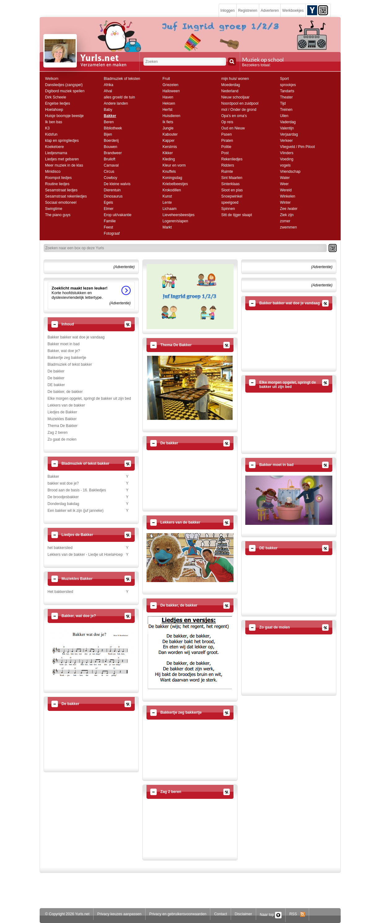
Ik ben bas (53, 122)
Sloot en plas (231, 190)
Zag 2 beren (58, 432)
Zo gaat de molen (62, 439)
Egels (108, 202)
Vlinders (286, 153)
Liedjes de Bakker (62, 412)
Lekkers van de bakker (66, 405)
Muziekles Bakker (62, 419)
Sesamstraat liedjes (61, 190)
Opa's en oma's (234, 116)
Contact (220, 914)
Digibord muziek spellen (65, 91)
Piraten (227, 140)
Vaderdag (288, 122)
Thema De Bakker (63, 426)
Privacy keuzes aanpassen (119, 914)
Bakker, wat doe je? (64, 351)
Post (225, 153)
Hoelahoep (54, 109)
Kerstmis (170, 147)
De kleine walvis (117, 184)
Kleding (169, 159)
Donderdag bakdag (63, 504)
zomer (285, 221)
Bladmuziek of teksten (122, 78)
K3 (47, 128)
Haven (168, 97)
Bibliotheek (113, 128)
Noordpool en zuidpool (239, 103)
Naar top (271, 914)
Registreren (247, 10)
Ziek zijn (287, 215)
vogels (285, 165)
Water (285, 178)
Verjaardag (289, 134)
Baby (108, 109)
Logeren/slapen (175, 221)
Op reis (227, 122)
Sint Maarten (231, 178)
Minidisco (53, 171)
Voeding (286, 159)
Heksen (169, 103)
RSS (297, 914)
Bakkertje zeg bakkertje (67, 357)
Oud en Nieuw (233, 128)
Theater (286, 97)
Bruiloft (109, 159)
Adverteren (270, 10)
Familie (110, 221)
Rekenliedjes (231, 159)
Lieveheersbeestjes (178, 215)
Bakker (110, 116)
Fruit (166, 78)
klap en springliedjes (62, 140)
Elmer (108, 209)
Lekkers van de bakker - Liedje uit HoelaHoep (85, 554)
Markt (167, 227)
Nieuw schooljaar (235, 97)
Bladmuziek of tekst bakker (70, 364)
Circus (109, 171)
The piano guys (58, 215)
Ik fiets (168, 122)
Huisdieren (171, 116)
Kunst (167, 196)
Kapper (169, 140)
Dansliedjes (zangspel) (64, 85)
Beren (109, 122)
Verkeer (286, 140)
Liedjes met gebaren (62, 159)
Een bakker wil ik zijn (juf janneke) (76, 510)
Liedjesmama (56, 153)
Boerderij (111, 140)
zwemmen (288, 227)
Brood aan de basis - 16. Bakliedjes (77, 490)
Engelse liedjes (57, 103)
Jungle (168, 128)
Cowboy (110, 178)
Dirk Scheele (55, 97)
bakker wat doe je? (63, 483)
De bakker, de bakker (65, 392)
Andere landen (116, 103)
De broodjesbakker (63, 497)
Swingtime (53, 209)
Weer (284, 184)
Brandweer (113, 153)
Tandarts (287, 91)
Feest (108, 227)
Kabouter (170, 134)
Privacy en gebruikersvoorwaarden (178, 914)
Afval (108, 91)
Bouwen (110, 147)
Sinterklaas (230, 184)
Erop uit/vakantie (117, 215)
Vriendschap (290, 171)
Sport (284, 78)
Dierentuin (112, 190)
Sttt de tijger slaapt (236, 215)
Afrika (108, 85)
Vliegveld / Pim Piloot (297, 147)
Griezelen (170, 85)
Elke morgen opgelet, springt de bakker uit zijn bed (89, 398)
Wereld (286, 190)
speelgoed (229, 202)
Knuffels (169, 171)
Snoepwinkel (231, 196)
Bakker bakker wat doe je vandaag (76, 337)
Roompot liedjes (58, 178)
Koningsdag (172, 178)
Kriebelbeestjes (175, 184)
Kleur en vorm (174, 165)
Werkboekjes (293, 10)
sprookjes (288, 85)
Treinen (286, 109)
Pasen (226, 134)
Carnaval (111, 165)
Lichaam (170, 209)
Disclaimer (243, 914)
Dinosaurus (113, 196)
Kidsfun (51, 134)
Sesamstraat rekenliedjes (66, 196)
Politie (226, 147)
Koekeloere (54, 147)
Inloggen (228, 10)
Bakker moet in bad (64, 344)
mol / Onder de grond (238, 109)
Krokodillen (172, 190)
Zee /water (289, 209)
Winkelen (287, 196)
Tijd (283, 103)
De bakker (56, 371)
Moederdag (230, 85)
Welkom (52, 78)
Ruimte (227, 171)
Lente (167, 202)
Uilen (284, 116)
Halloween (171, 91)
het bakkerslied (60, 548)
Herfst (168, 109)
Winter (285, 202)
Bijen (108, 134)
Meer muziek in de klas (64, 165)
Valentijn (287, 128)
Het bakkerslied (60, 592)
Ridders (227, 165)
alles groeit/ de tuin (119, 97)
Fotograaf (112, 233)
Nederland (229, 91)
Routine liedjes (57, 184)
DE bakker (56, 385)
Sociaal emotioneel (60, 202)
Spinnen (228, 209)
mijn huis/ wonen (235, 78)
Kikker (168, 153)
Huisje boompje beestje (64, 116)
